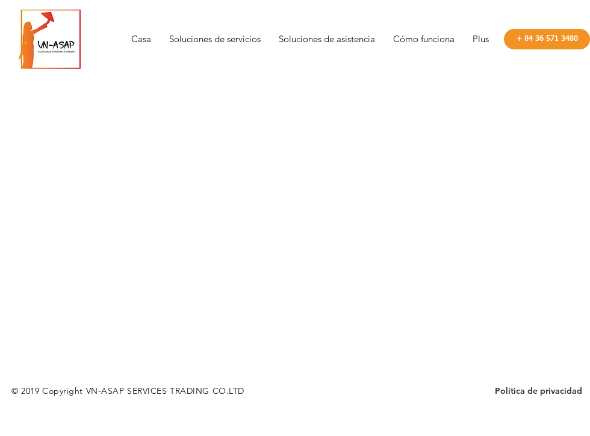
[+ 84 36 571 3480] (547, 39)
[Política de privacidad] (538, 391)
